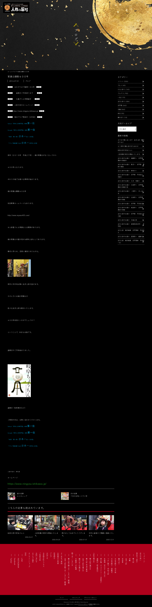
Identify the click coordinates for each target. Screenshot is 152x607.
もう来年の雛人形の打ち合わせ (128, 146)
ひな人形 (121, 89)
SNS (25, 554)
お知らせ (47, 555)
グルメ (120, 85)
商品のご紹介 (137, 557)
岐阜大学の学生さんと (125, 150)
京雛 (119, 109)
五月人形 (121, 101)
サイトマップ (76, 597)
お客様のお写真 (58, 558)
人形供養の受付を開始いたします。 (129, 154)
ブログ (120, 93)
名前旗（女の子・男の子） (104, 568)
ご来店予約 (40, 556)
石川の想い (140, 556)
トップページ (144, 557)
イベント (121, 81)
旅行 (119, 113)
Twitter (11, 560)
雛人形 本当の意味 (86, 565)
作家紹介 (54, 555)
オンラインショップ (29, 560)
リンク (62, 597)
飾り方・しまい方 (72, 559)
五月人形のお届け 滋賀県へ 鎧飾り (130, 236)
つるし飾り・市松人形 (108, 566)
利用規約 (91, 604)
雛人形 (133, 560)
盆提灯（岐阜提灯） (97, 565)
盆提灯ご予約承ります (24, 93)
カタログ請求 (33, 557)
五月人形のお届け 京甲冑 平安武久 (131, 203)
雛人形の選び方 (90, 564)
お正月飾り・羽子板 (115, 565)
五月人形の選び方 (83, 564)
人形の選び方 (94, 557)
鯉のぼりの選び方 (79, 564)
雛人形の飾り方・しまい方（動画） (68, 571)
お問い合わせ (36, 557)
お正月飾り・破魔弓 (112, 565)
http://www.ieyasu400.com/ (19, 215)
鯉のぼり (121, 117)
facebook (15, 561)
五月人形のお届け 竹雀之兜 (127, 220)
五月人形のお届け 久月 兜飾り (129, 181)
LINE (22, 560)
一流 (119, 97)
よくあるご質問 (61, 558)
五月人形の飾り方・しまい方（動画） (65, 572)
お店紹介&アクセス (43, 559)
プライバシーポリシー (90, 597)
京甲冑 (120, 105)
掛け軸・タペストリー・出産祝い (101, 570)
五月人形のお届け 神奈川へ (127, 170)
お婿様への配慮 (76, 564)
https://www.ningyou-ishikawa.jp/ (26, 111)
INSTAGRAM (18, 563)
